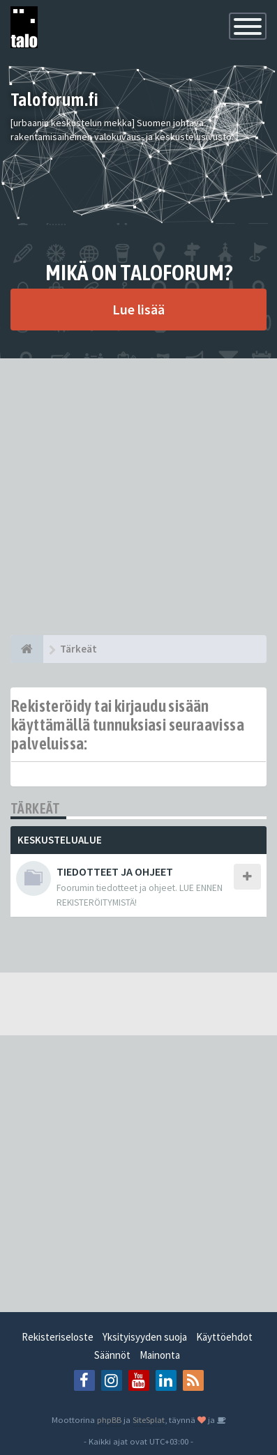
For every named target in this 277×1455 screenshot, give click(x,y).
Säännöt (112, 1355)
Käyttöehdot (224, 1336)
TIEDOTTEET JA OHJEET (115, 871)
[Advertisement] (138, 496)
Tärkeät (35, 808)
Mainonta (160, 1355)
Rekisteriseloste (57, 1336)
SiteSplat (149, 1419)
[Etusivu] (26, 649)
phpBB (109, 1419)
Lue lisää (138, 309)
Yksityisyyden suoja (145, 1336)
